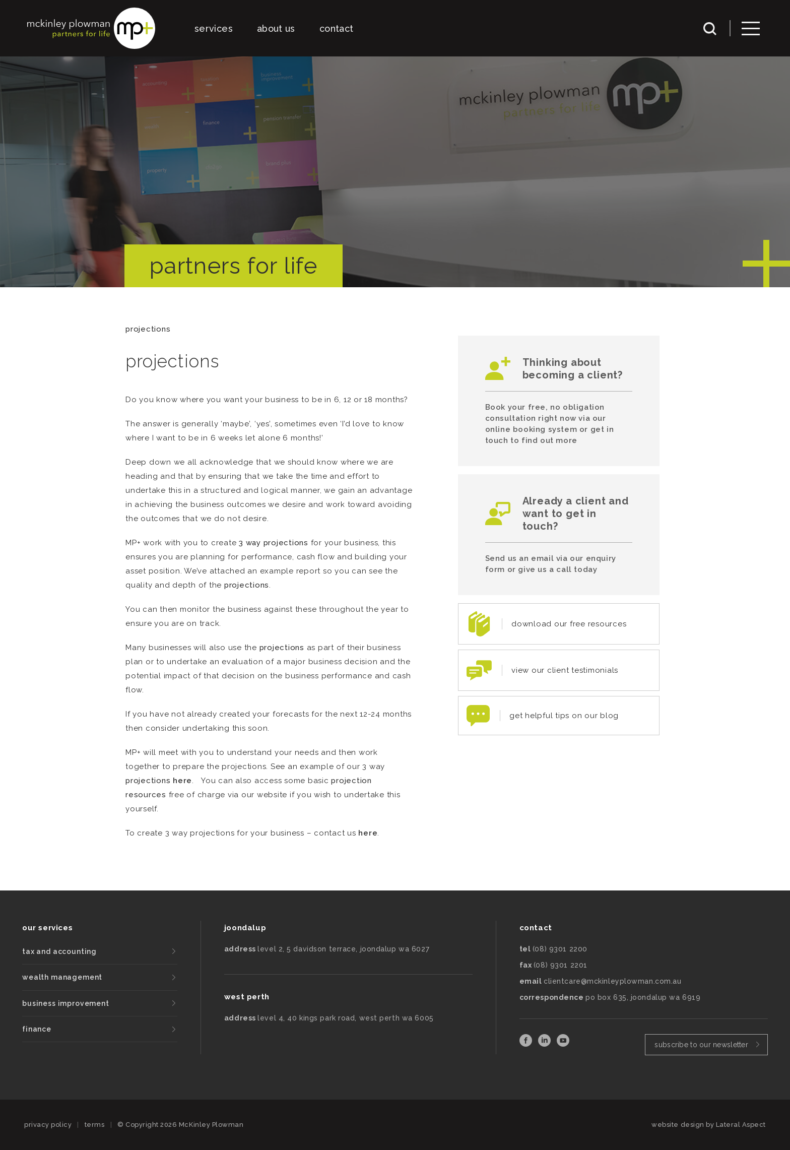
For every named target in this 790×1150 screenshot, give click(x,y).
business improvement (65, 1003)
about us (276, 28)
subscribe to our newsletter (701, 1045)
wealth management (62, 977)
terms (95, 1124)
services (213, 28)
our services (47, 927)
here (182, 780)
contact (336, 28)
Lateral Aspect (741, 1124)
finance (36, 1029)
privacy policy (48, 1124)
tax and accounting (59, 951)
